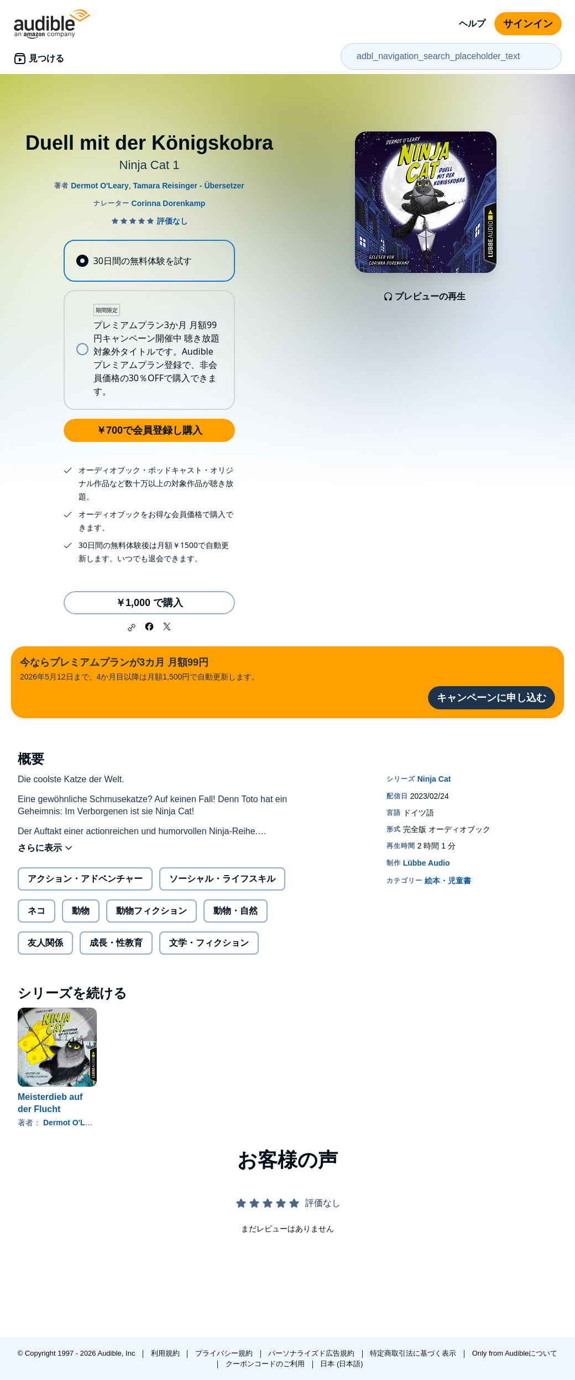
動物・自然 (235, 910)
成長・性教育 (116, 942)
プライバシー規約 (225, 1353)
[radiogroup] (149, 325)
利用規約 (166, 1353)
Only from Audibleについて (515, 1353)
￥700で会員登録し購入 (149, 430)
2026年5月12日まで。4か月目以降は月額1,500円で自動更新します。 (139, 668)
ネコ (36, 910)
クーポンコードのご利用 (266, 1364)
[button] (131, 627)
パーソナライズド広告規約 (312, 1353)
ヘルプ (472, 23)
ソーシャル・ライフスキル (222, 878)
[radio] (149, 261)
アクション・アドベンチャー (85, 878)
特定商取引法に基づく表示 (414, 1353)
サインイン (528, 23)
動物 (81, 910)
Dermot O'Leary (72, 1122)
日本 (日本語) (341, 1364)
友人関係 (45, 942)
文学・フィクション (209, 942)
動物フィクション (151, 910)
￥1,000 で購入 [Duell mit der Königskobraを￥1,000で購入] (149, 602)
